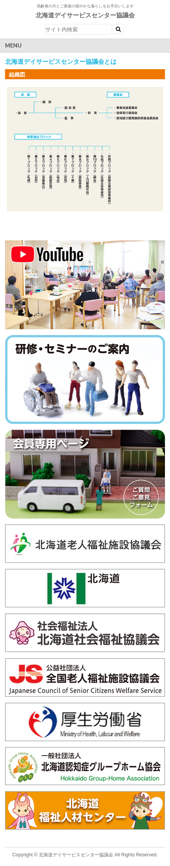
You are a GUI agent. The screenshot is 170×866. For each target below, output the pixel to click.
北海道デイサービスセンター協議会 (85, 15)
